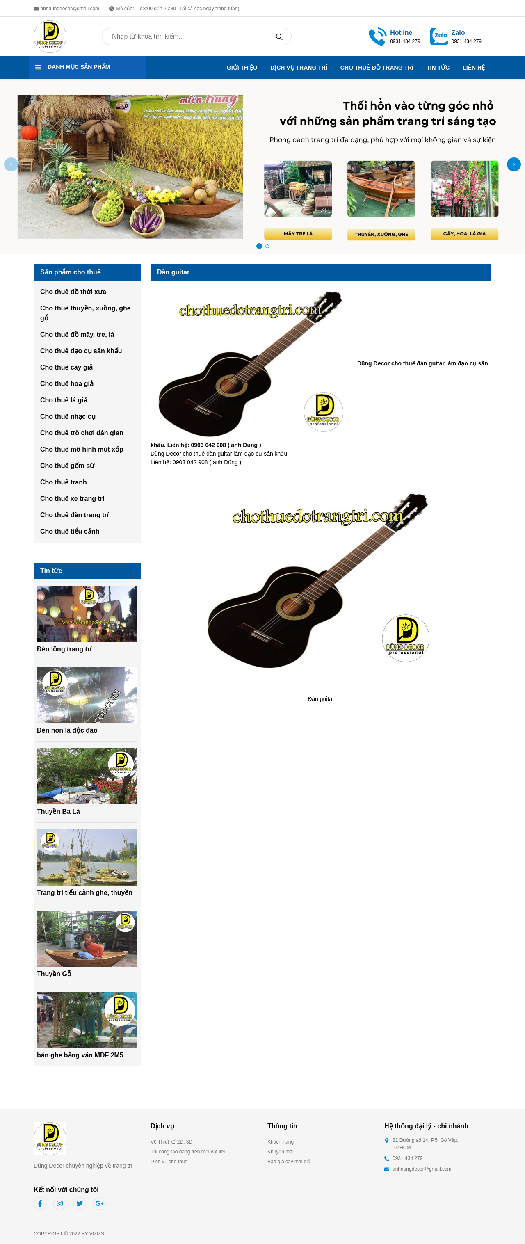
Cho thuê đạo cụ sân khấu (81, 350)
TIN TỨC (438, 67)
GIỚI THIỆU (242, 67)
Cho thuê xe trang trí (72, 498)
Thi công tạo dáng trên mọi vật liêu (188, 1152)
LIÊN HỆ (474, 67)
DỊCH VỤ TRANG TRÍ (298, 67)
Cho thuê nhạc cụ (68, 416)
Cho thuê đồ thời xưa (73, 291)
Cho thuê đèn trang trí (74, 514)
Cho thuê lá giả (63, 400)
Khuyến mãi (280, 1152)
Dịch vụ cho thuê (169, 1161)
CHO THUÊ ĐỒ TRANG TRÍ (376, 67)
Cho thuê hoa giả (67, 383)
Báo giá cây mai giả (288, 1161)
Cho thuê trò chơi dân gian (81, 432)
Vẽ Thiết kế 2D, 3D (171, 1142)
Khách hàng (280, 1142)
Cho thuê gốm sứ (67, 465)
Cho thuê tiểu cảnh (69, 531)
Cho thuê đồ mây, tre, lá (77, 334)
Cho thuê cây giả (66, 367)
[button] (514, 164)
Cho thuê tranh (63, 482)
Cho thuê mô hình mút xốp (81, 449)
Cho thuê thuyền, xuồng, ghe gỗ (85, 313)
